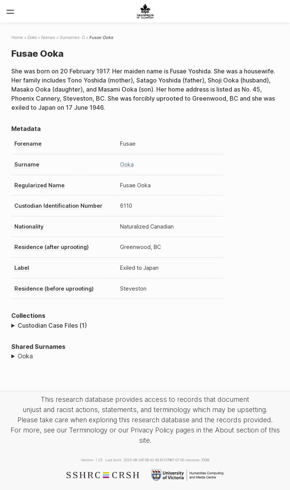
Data (32, 37)
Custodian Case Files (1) (52, 325)
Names (48, 37)
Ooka (127, 164)
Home (17, 37)
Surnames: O (72, 37)
